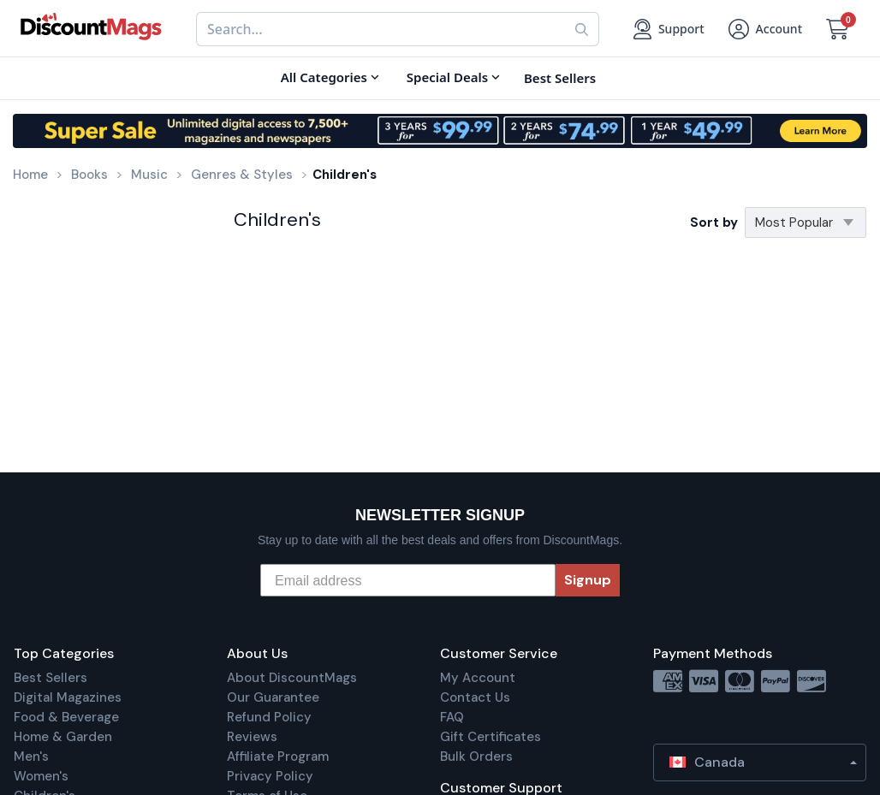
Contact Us (475, 697)
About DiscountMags (292, 677)
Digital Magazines (68, 697)
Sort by (714, 222)
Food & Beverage (66, 717)
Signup (587, 580)
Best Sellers (50, 677)
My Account (477, 677)
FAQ (452, 717)
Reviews (252, 736)
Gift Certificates (490, 736)
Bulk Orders (476, 756)
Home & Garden (63, 736)
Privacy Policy (270, 776)
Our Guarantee (273, 697)
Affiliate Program (278, 756)
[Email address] (408, 580)
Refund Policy (269, 717)
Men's (31, 756)
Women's (41, 776)
